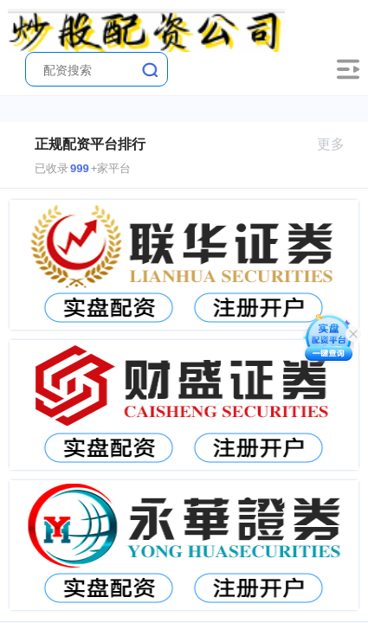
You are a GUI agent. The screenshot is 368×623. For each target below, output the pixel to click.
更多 (338, 144)
